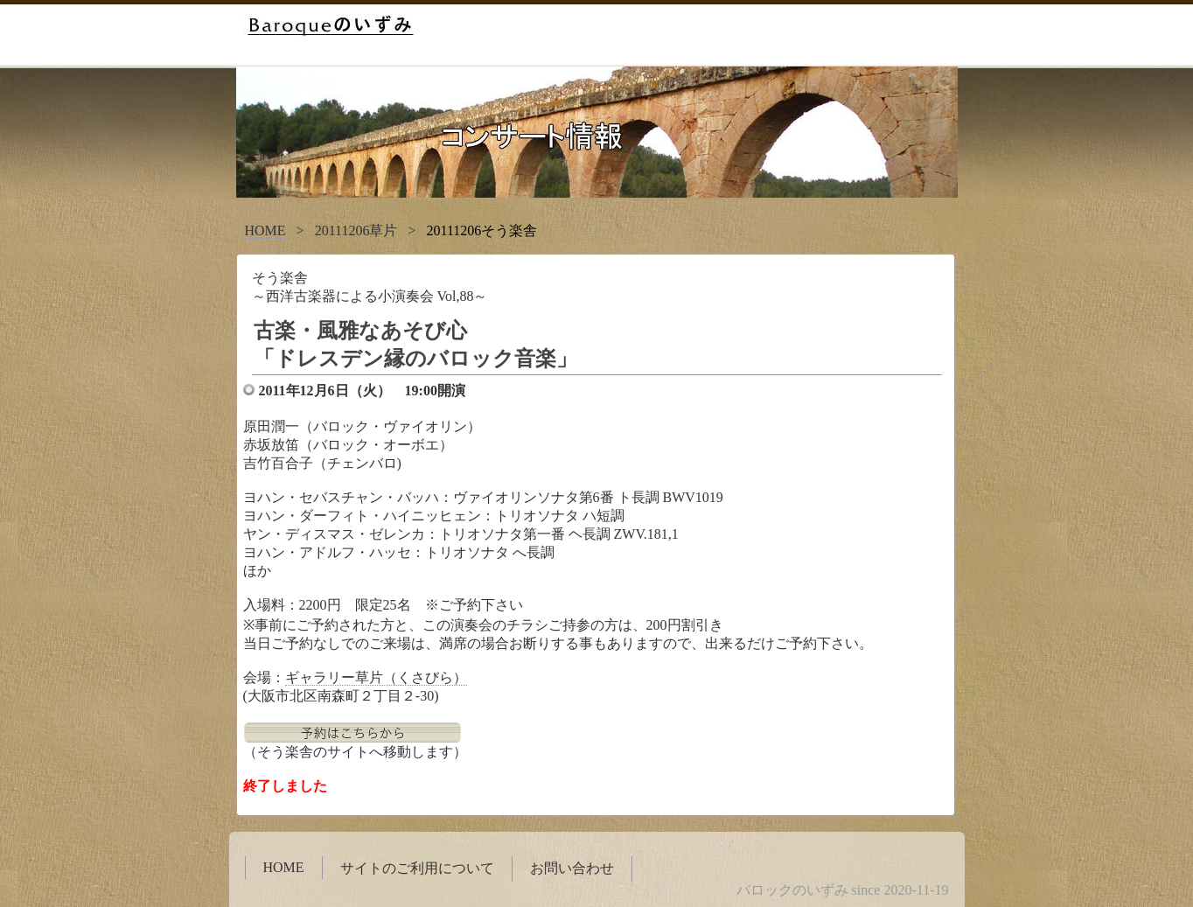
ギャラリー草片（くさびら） (376, 677)
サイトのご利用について (417, 868)
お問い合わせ (572, 868)
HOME (265, 230)
